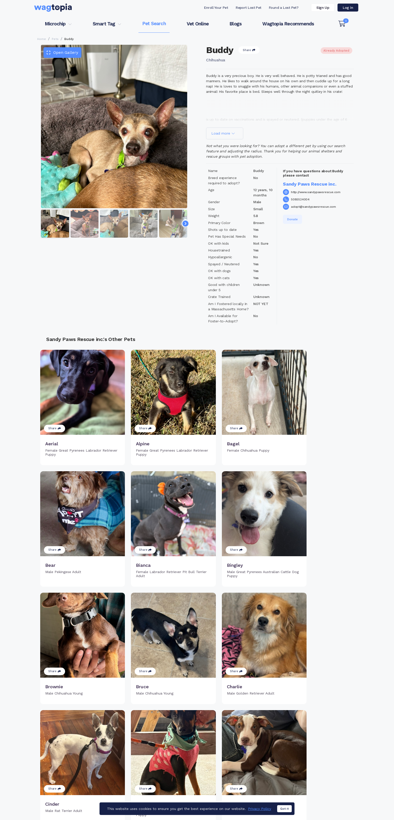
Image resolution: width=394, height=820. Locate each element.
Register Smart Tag (236, 761)
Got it (284, 809)
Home (41, 39)
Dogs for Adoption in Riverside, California (312, 801)
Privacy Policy (259, 809)
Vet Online (198, 24)
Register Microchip (162, 761)
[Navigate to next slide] (185, 223)
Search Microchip (160, 769)
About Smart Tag (233, 777)
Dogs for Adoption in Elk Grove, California (235, 801)
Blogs (235, 24)
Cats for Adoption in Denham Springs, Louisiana (74, 801)
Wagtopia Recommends (288, 24)
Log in (348, 8)
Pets (55, 39)
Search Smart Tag (234, 769)
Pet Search (154, 23)
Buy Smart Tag (231, 753)
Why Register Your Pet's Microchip (176, 753)
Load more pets (197, 689)
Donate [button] (292, 219)
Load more (223, 133)
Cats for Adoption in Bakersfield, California (157, 801)
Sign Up (322, 8)
